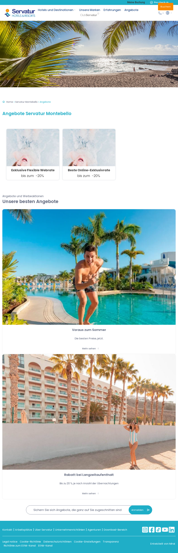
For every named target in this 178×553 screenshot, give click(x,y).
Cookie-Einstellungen (87, 541)
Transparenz (111, 541)
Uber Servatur (43, 530)
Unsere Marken (89, 10)
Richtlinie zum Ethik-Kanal (20, 545)
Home (9, 101)
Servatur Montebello (26, 101)
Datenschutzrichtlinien (57, 541)
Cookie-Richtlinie (30, 541)
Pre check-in (161, 2)
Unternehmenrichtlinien (70, 530)
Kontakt (7, 530)
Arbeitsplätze (23, 530)
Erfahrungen (112, 10)
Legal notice (9, 541)
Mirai (172, 544)
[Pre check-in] (151, 2)
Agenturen (94, 530)
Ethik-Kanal (45, 545)
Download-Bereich (115, 530)
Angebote (131, 10)
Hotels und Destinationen (55, 10)
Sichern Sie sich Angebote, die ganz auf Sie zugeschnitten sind (77, 510)
